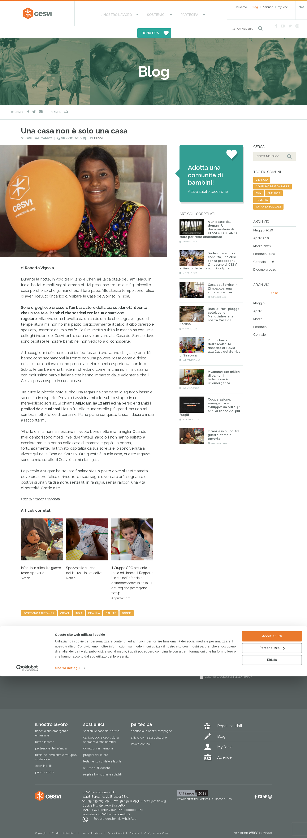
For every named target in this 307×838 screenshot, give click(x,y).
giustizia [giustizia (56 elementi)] (273, 181)
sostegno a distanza (38, 601)
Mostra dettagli (67, 830)
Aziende (268, 7)
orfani (64, 601)
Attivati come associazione (149, 726)
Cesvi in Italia (43, 754)
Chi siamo (241, 7)
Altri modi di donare (96, 756)
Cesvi (98, 126)
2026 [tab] (274, 281)
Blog (255, 7)
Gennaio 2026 (263, 250)
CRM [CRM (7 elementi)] (258, 181)
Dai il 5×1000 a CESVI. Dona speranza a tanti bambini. (101, 728)
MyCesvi (283, 7)
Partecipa (160, 14)
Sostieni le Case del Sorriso (101, 719)
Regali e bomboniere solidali (102, 763)
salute (111, 601)
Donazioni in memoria (98, 737)
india (78, 601)
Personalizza (272, 810)
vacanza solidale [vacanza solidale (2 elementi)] (268, 194)
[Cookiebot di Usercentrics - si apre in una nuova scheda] (27, 830)
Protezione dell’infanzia (51, 737)
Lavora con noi (141, 732)
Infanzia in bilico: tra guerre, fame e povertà (42, 537)
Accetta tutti (272, 798)
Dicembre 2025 (264, 258)
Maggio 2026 (263, 219)
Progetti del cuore (95, 743)
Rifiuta (272, 822)
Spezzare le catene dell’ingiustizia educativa (87, 537)
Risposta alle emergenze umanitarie (51, 722)
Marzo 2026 (262, 234)
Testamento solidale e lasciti (102, 750)
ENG (301, 7)
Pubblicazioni (44, 760)
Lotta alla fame (44, 730)
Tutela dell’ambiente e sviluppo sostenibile (56, 745)
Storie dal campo (36, 126)
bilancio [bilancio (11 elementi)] (262, 168)
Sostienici (136, 14)
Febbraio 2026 (264, 242)
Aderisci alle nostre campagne (151, 719)
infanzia (94, 601)
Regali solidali (229, 714)
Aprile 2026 (261, 226)
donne (126, 601)
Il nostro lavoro (103, 14)
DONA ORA (195, 14)
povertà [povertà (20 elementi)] (262, 188)
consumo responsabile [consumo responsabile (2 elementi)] (272, 174)
